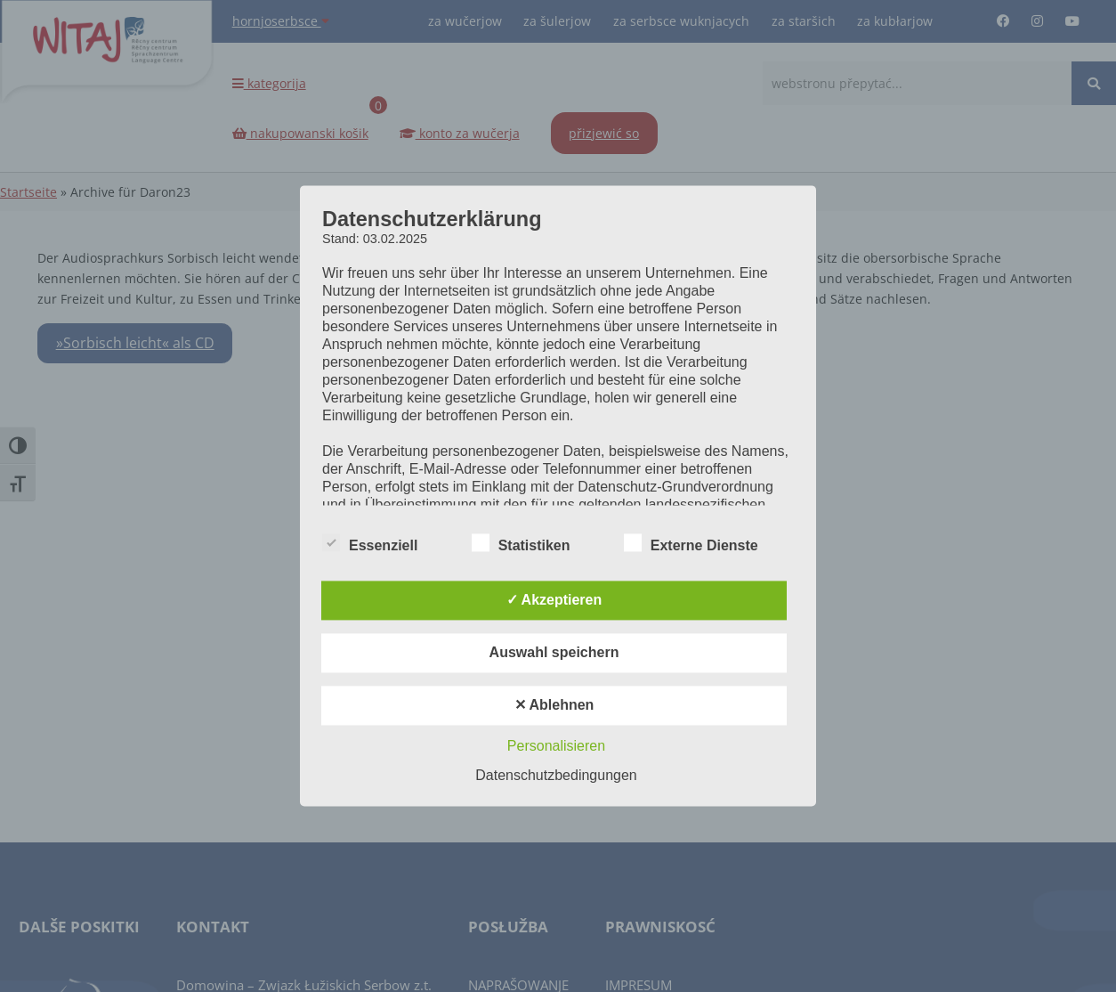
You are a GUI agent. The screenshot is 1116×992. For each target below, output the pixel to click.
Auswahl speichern (554, 653)
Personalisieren (556, 746)
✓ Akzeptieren (554, 600)
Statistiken (521, 544)
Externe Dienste (691, 544)
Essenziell (369, 544)
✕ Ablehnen (554, 705)
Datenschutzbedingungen (555, 776)
